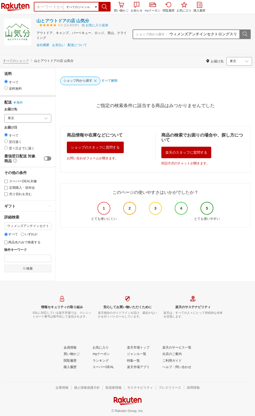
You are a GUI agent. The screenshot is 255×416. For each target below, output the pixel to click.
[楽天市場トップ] (138, 348)
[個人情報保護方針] (87, 388)
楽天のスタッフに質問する (186, 152)
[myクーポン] (101, 354)
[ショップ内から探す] (80, 81)
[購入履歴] (70, 367)
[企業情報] (62, 388)
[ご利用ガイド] (172, 361)
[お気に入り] (101, 348)
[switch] (47, 158)
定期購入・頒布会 (19, 188)
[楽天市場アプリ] (138, 367)
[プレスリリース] (170, 388)
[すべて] (6, 234)
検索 (28, 268)
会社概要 (43, 45)
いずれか (29, 234)
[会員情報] (70, 348)
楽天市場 (15, 7)
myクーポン (153, 7)
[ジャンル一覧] (136, 354)
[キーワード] (27, 226)
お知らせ (137, 7)
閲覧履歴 (168, 7)
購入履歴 (199, 7)
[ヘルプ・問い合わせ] (176, 367)
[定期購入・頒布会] (6, 188)
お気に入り (184, 7)
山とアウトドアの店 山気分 (63, 20)
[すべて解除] (109, 81)
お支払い (58, 45)
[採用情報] (193, 388)
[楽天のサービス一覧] (176, 348)
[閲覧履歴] (70, 361)
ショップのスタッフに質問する (95, 147)
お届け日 (10, 127)
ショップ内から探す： (152, 34)
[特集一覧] (133, 361)
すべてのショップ (16, 61)
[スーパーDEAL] (103, 367)
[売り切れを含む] (6, 194)
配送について (77, 45)
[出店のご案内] (172, 354)
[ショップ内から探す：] (203, 34)
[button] (105, 7)
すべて (11, 234)
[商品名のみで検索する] (6, 242)
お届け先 (10, 109)
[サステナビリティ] (140, 388)
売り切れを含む (18, 194)
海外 (18, 102)
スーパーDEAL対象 (20, 181)
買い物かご (121, 7)
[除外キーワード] (27, 258)
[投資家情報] (113, 388)
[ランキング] (101, 361)
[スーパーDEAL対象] (6, 181)
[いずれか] (22, 234)
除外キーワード (15, 250)
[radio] (6, 81)
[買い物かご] (72, 354)
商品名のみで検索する (22, 242)
